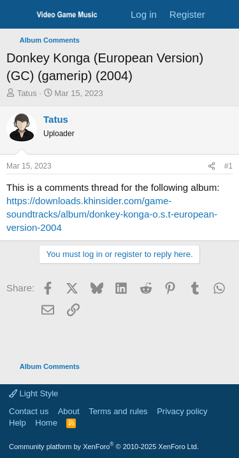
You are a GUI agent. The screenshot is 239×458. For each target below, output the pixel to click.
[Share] (211, 166)
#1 (228, 166)
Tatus (27, 93)
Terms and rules (118, 411)
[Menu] (18, 14)
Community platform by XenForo (104, 446)
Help (17, 422)
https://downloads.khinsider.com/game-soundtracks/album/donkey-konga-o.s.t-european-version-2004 (111, 214)
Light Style (33, 393)
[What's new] (224, 14)
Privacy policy (182, 411)
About (69, 411)
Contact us (28, 411)
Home (46, 422)
